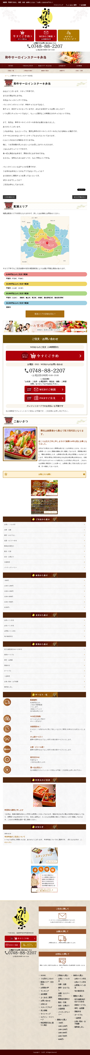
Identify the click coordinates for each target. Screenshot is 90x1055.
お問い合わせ (45, 1001)
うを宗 (43, 1052)
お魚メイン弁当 (9, 625)
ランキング (45, 991)
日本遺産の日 (10, 197)
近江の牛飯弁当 (79, 197)
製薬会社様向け (9, 546)
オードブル (7, 671)
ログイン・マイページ (47, 1018)
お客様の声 (62, 65)
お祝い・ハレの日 (9, 524)
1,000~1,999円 (8, 586)
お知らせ (44, 1004)
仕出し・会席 (79, 70)
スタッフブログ (46, 1007)
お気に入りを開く (44, 474)
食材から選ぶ (78, 975)
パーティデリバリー (10, 567)
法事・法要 (7, 530)
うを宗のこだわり (27, 65)
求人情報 (44, 1010)
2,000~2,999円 (8, 591)
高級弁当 (62, 70)
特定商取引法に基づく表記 (47, 1024)
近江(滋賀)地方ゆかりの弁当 (13, 649)
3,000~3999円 (8, 596)
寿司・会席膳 (8, 660)
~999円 (6, 580)
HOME (10, 65)
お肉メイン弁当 (9, 620)
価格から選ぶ (45, 70)
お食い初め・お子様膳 (11, 681)
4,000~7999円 (8, 602)
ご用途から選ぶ (27, 70)
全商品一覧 (10, 70)
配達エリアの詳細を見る (44, 314)
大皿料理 (7, 562)
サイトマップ (59, 5)
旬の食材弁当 (8, 636)
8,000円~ (7, 607)
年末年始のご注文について (15, 837)
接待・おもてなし (9, 535)
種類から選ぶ (78, 996)
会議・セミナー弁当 (10, 540)
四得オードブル (9, 654)
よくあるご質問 (71, 5)
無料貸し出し (8, 687)
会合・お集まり (9, 557)
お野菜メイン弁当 (9, 631)
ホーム (7, 76)
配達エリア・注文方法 (45, 65)
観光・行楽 (7, 551)
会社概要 (83, 5)
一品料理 (7, 676)
